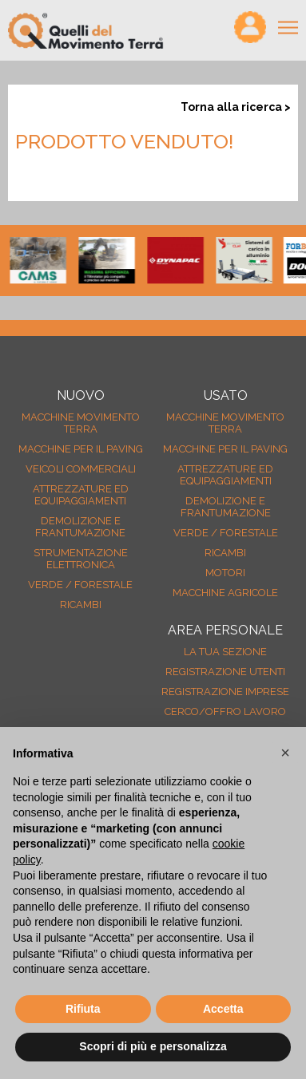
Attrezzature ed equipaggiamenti (81, 495)
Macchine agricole (225, 593)
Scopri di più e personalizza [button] (152, 1046)
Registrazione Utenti (225, 672)
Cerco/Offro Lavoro (225, 711)
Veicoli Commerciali (81, 469)
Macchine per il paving (80, 449)
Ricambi (80, 605)
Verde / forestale (80, 585)
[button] (285, 752)
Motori (225, 573)
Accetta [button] (223, 1008)
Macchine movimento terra (81, 423)
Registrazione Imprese (225, 692)
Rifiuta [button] (83, 1008)
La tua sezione (225, 652)
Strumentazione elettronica (81, 559)
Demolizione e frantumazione (80, 527)
